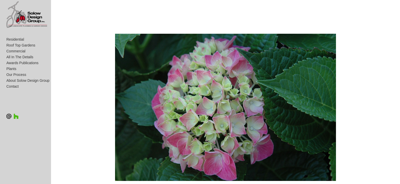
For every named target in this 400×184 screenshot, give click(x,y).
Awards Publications (22, 84)
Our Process (16, 96)
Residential (15, 61)
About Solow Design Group (27, 102)
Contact (12, 108)
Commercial (16, 73)
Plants (11, 90)
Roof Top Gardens (20, 67)
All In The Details (19, 78)
